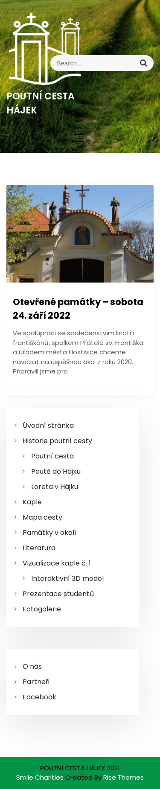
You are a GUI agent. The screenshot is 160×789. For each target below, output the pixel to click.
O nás (32, 666)
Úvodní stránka (48, 425)
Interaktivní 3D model (67, 578)
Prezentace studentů (58, 594)
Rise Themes (123, 777)
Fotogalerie (42, 609)
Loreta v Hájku (54, 487)
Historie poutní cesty (57, 441)
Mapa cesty (42, 517)
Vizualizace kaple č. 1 (57, 563)
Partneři (36, 682)
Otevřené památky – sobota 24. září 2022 (78, 309)
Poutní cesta (52, 456)
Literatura (39, 548)
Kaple (32, 502)
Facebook (39, 697)
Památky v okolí (49, 532)
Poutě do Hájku (56, 471)
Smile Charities (40, 777)
